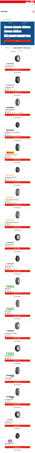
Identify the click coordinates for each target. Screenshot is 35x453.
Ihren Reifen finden (7, 19)
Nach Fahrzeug (24, 22)
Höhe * (14, 25)
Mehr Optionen (7, 38)
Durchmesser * (24, 25)
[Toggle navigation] (34, 12)
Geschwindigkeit (15, 29)
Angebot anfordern (17, 69)
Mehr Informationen (17, 72)
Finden (17, 40)
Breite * (5, 25)
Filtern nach (8, 47)
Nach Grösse (10, 22)
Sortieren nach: (13, 51)
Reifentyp (5, 33)
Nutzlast (5, 29)
